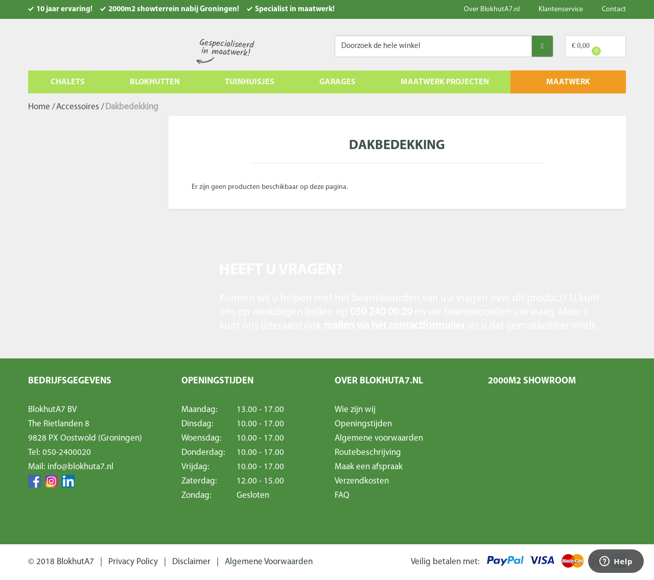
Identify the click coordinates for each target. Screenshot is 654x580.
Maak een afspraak (369, 467)
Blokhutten (155, 82)
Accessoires (77, 107)
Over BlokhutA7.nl (492, 9)
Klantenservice (561, 9)
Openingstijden (363, 424)
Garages (337, 82)
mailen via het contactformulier (395, 326)
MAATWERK (568, 82)
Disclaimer (191, 562)
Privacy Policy (133, 562)
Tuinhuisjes (249, 82)
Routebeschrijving (368, 452)
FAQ (342, 495)
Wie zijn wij (355, 409)
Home (39, 107)
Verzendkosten (362, 481)
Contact (614, 9)
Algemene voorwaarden (379, 438)
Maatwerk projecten (445, 82)
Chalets (68, 82)
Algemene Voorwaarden (269, 562)
